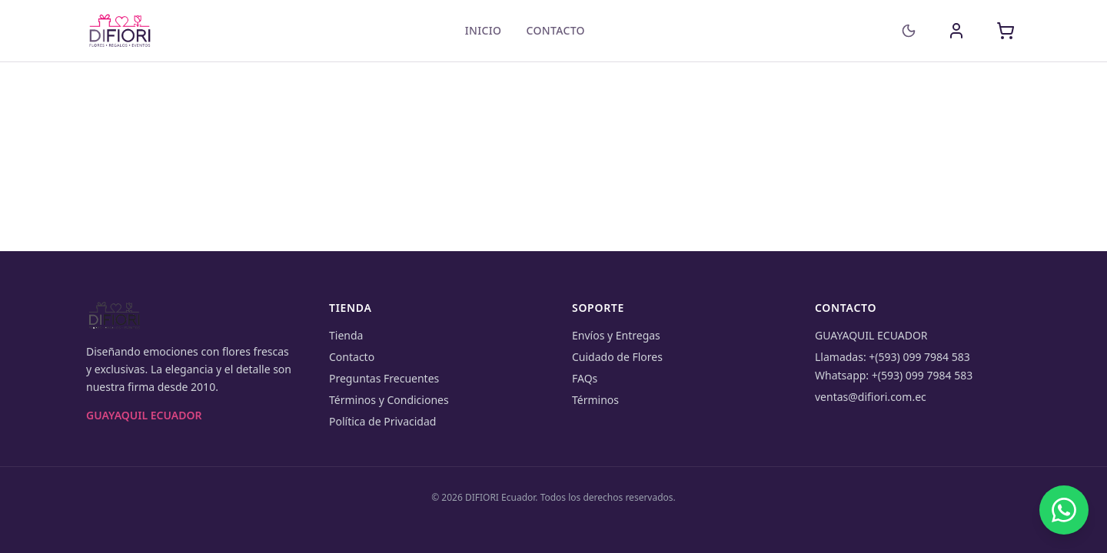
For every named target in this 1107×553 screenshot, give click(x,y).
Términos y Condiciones (389, 399)
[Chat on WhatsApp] (1064, 510)
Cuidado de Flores (617, 356)
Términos (595, 399)
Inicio (483, 30)
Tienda (346, 335)
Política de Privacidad (382, 421)
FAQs (584, 378)
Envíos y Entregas (616, 335)
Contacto (555, 30)
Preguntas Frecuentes (384, 378)
